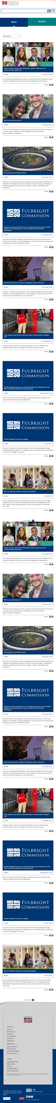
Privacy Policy (11, 1064)
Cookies (9, 1066)
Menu (53, 11)
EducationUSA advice (13, 1051)
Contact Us (10, 1038)
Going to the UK (11, 1049)
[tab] (14, 22)
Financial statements (13, 1070)
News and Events (12, 1053)
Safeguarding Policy (12, 1061)
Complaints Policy (12, 1068)
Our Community (11, 1036)
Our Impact (10, 1034)
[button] (53, 10)
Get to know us (11, 1031)
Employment (10, 1040)
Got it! (22, 1098)
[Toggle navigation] (53, 10)
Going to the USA (12, 1046)
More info (6, 1098)
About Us (9, 1029)
